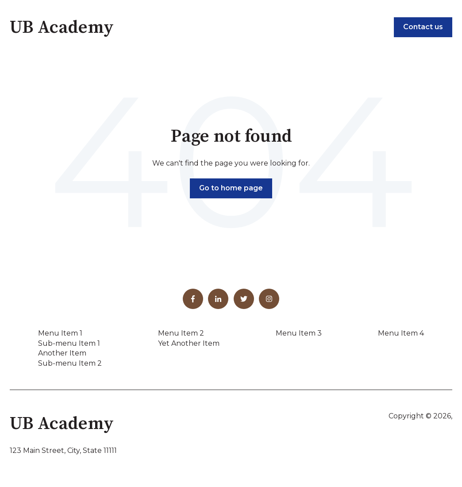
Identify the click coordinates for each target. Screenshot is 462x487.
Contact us (423, 27)
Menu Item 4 (401, 333)
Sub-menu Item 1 (69, 343)
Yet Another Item (188, 343)
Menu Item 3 (299, 333)
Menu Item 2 (181, 333)
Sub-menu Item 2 (70, 363)
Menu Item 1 (60, 333)
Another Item (62, 353)
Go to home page (231, 188)
